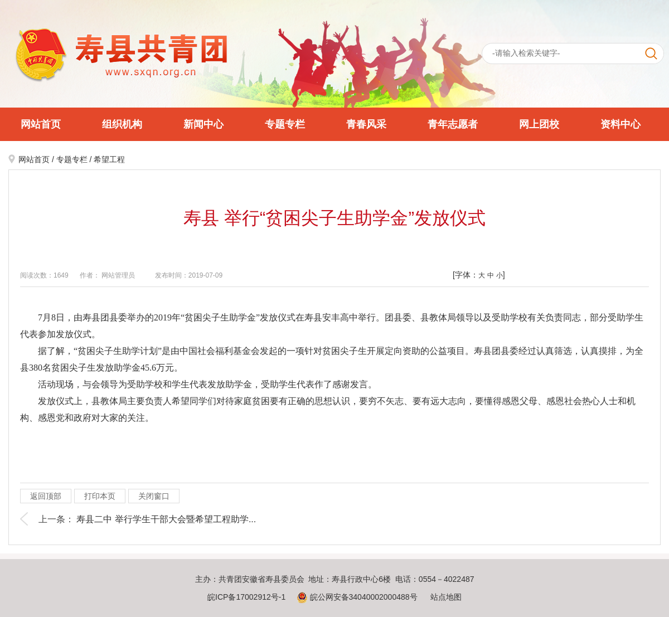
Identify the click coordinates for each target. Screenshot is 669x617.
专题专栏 (285, 124)
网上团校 (539, 124)
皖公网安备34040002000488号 (357, 596)
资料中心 (620, 124)
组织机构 (122, 124)
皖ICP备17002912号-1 (246, 596)
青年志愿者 (453, 124)
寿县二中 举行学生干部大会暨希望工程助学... (166, 519)
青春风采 (366, 124)
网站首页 (41, 124)
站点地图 (446, 596)
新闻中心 (203, 124)
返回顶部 (45, 496)
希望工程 (109, 159)
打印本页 (99, 496)
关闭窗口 (153, 496)
